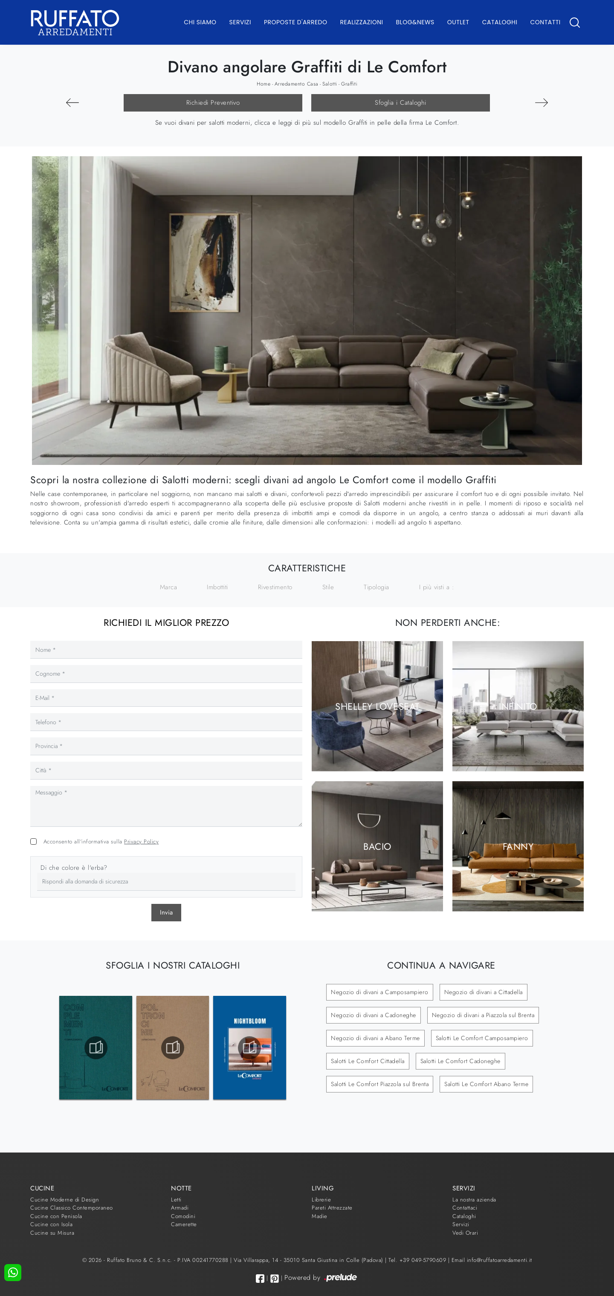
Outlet (458, 22)
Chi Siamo (200, 22)
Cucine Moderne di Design (64, 1200)
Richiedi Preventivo (213, 102)
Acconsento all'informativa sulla (101, 841)
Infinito (518, 706)
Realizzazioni (361, 22)
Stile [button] (328, 587)
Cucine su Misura (52, 1233)
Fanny (518, 846)
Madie (319, 1216)
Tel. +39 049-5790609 (418, 1260)
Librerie (321, 1200)
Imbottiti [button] (217, 587)
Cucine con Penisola (56, 1216)
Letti (176, 1200)
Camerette (184, 1224)
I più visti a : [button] (437, 587)
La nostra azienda (474, 1200)
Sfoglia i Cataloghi (400, 102)
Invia (166, 912)
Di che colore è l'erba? (74, 867)
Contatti (545, 22)
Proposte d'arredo (295, 22)
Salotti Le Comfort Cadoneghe (460, 1061)
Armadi (179, 1208)
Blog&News (415, 22)
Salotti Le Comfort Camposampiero (482, 1038)
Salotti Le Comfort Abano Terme (486, 1084)
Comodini (183, 1216)
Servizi (240, 22)
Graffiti (349, 84)
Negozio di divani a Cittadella (483, 992)
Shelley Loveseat (377, 706)
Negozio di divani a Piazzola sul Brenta (483, 1015)
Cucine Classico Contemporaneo (71, 1208)
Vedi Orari (465, 1233)
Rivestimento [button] (275, 587)
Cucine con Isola (51, 1224)
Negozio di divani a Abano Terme (375, 1038)
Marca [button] (168, 587)
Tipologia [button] (376, 587)
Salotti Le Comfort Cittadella (368, 1061)
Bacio (377, 846)
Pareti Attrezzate (332, 1208)
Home (263, 84)
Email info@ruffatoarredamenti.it (492, 1260)
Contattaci (464, 1208)
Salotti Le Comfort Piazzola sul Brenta (380, 1084)
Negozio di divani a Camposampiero (380, 992)
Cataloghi (500, 22)
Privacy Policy (141, 841)
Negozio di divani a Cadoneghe (373, 1015)
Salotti (329, 84)
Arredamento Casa (297, 84)
